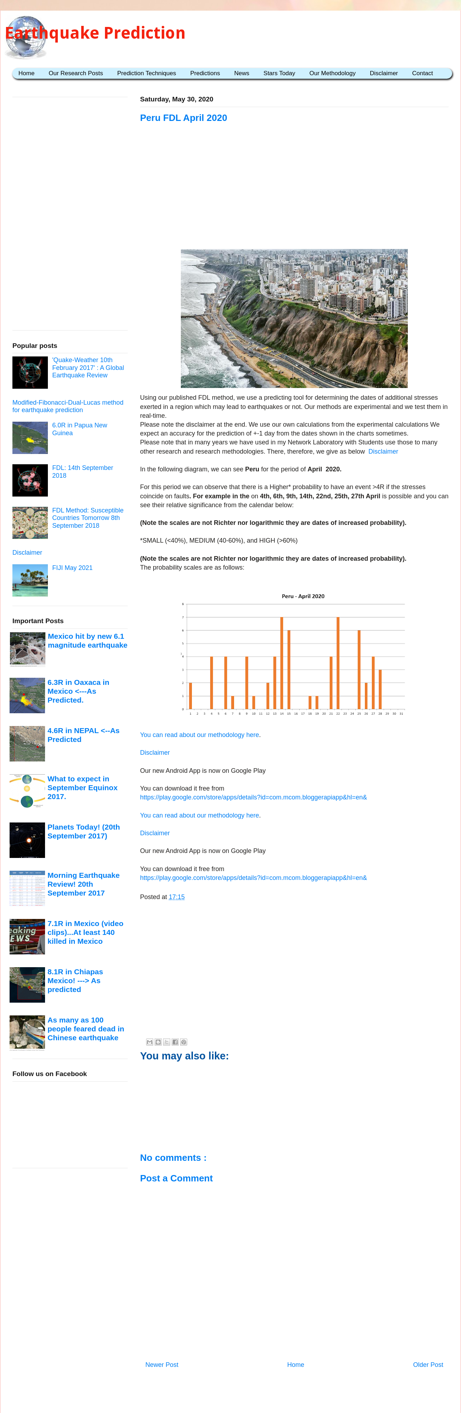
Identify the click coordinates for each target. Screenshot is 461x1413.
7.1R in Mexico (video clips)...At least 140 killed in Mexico (85, 932)
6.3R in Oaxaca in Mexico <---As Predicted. (78, 691)
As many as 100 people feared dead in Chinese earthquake (86, 1029)
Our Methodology (333, 73)
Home (26, 73)
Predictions (205, 73)
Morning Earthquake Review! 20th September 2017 (84, 884)
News (242, 73)
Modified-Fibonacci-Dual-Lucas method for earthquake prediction (67, 406)
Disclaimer (384, 73)
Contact (422, 73)
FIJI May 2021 (72, 567)
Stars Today (279, 73)
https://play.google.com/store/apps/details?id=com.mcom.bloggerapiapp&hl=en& (253, 797)
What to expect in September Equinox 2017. (83, 788)
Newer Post (161, 1364)
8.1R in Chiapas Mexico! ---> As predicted (75, 981)
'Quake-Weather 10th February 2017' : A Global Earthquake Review (88, 367)
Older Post (428, 1364)
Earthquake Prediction (95, 33)
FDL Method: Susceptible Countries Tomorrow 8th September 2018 (87, 518)
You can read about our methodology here (199, 734)
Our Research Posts (76, 73)
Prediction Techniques (146, 73)
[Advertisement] (294, 195)
